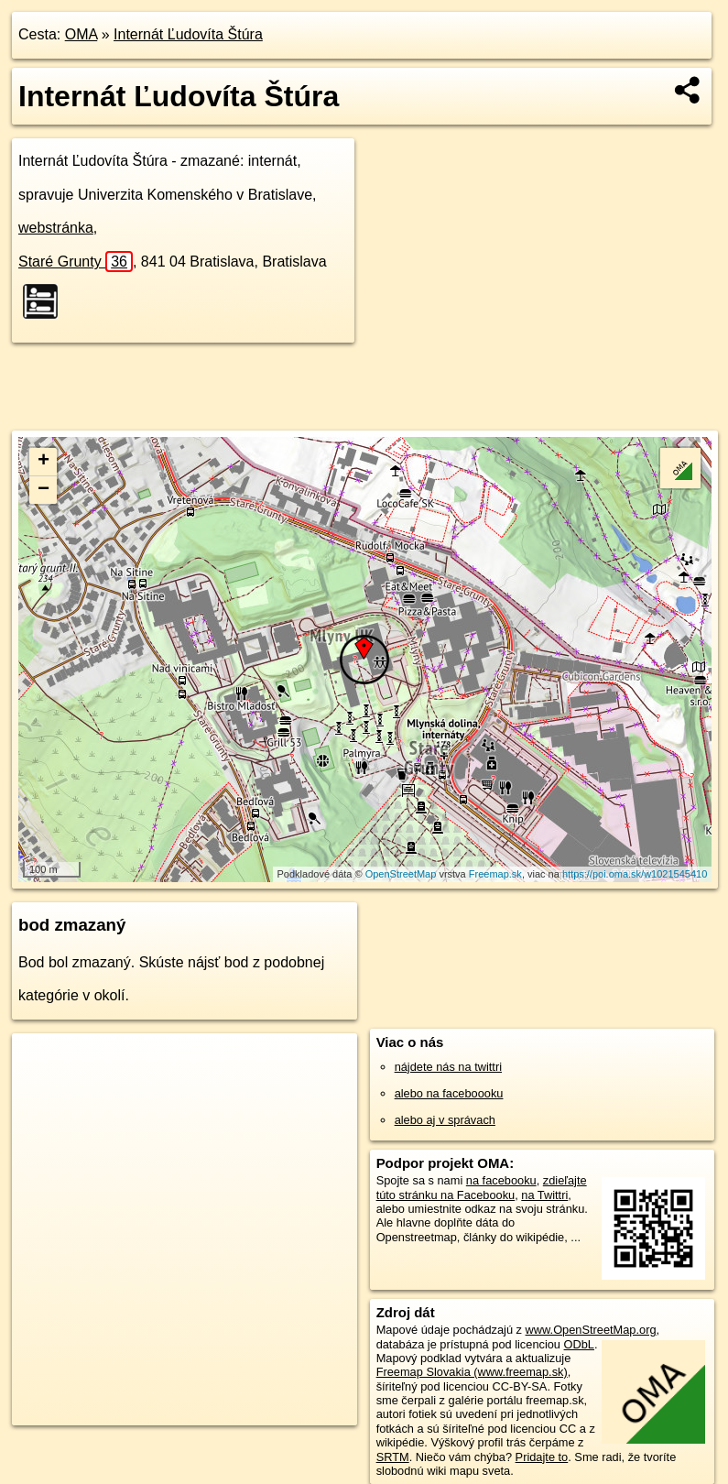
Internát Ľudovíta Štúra (188, 34)
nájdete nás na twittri (448, 1067)
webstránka (55, 227)
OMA (81, 34)
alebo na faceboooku (449, 1093)
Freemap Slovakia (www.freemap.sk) (472, 1372)
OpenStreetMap (401, 873)
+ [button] (43, 461)
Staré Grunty (75, 261)
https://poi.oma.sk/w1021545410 (634, 873)
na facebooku (501, 1180)
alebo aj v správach (445, 1120)
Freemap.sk (495, 873)
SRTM (392, 1457)
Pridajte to (542, 1457)
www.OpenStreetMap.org (591, 1330)
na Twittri (544, 1195)
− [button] (43, 490)
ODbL (579, 1344)
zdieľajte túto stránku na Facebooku (481, 1187)
